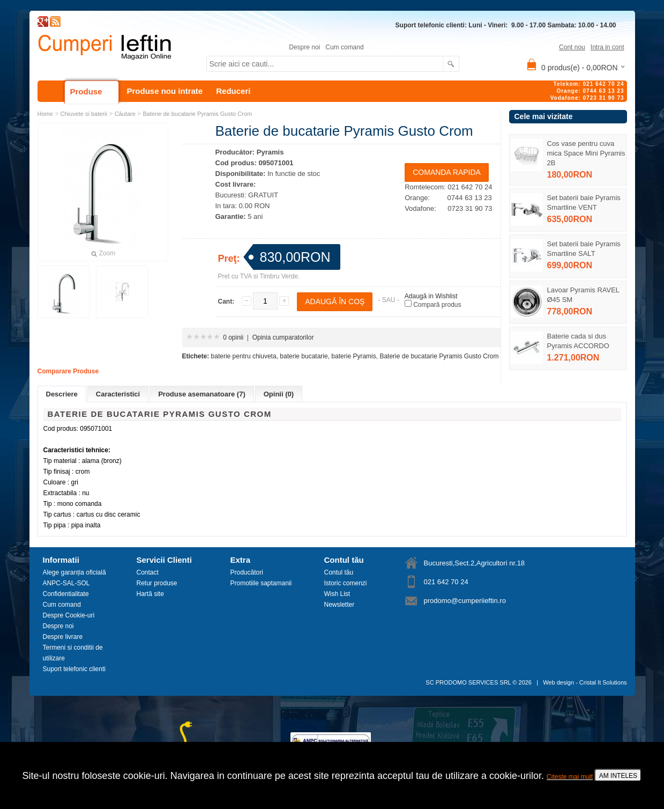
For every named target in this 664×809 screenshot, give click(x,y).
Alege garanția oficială (74, 572)
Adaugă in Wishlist (431, 296)
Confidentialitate (66, 594)
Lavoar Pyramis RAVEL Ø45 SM (583, 295)
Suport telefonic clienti (74, 669)
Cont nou (572, 47)
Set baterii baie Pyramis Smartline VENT (584, 202)
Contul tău (339, 572)
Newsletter (339, 604)
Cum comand (344, 47)
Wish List (337, 594)
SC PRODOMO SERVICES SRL (468, 682)
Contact (148, 572)
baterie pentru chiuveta (244, 356)
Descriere (62, 394)
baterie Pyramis (353, 356)
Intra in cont (607, 47)
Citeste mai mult (570, 777)
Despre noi (304, 47)
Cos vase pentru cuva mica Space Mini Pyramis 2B (586, 153)
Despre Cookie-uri (69, 615)
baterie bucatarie (303, 356)
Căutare (125, 114)
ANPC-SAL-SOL (66, 583)
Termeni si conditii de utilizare (73, 653)
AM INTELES (618, 775)
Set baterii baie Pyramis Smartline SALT (584, 249)
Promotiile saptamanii (261, 583)
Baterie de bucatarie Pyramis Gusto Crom (197, 114)
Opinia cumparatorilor (283, 337)
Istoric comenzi (345, 583)
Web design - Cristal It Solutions (584, 682)
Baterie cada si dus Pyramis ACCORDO (578, 341)
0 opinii (233, 337)
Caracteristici (118, 394)
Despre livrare (63, 637)
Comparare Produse (68, 371)
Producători (246, 572)
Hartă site (150, 594)
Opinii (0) (279, 394)
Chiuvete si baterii (84, 114)
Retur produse (157, 583)
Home (45, 114)
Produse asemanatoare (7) (201, 394)
